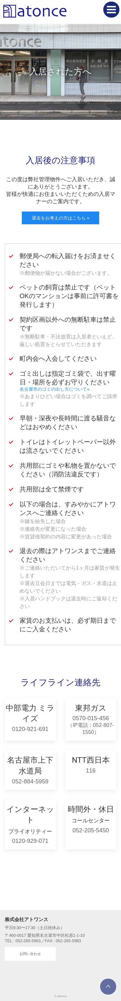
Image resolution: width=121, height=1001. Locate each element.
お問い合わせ (30, 954)
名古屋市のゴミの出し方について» (55, 389)
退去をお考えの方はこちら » (61, 217)
